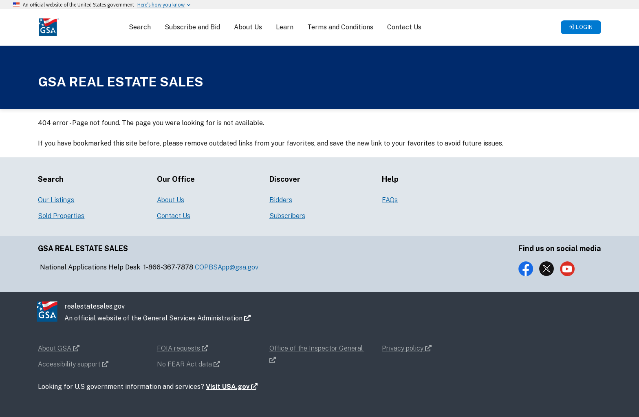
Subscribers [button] (287, 216)
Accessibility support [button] (73, 364)
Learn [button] (284, 27)
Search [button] (140, 27)
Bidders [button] (280, 200)
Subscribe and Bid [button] (192, 27)
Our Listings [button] (56, 200)
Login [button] (581, 27)
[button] (48, 27)
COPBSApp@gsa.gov (226, 267)
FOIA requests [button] (182, 348)
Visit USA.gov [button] (232, 387)
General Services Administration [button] (197, 318)
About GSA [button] (58, 348)
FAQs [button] (390, 200)
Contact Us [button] (404, 27)
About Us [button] (248, 27)
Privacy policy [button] (407, 348)
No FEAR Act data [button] (188, 364)
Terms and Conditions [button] (340, 27)
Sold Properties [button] (61, 216)
